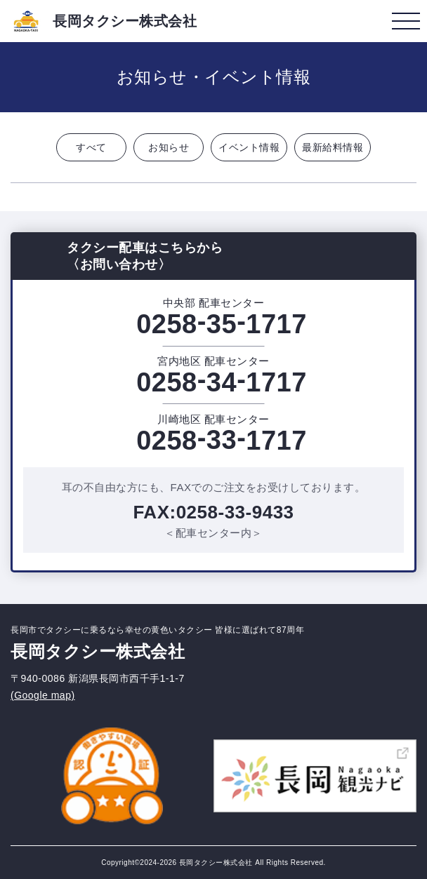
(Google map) (43, 695)
